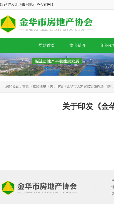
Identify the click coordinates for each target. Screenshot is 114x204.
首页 (25, 86)
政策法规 (39, 86)
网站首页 (46, 45)
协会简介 (77, 45)
